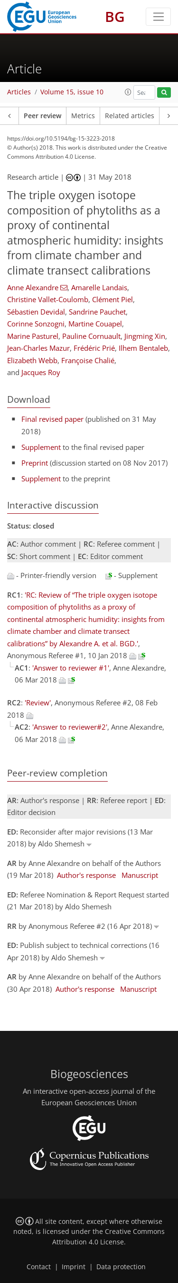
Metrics (83, 116)
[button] (128, 92)
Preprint (34, 463)
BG (115, 16)
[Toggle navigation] (158, 17)
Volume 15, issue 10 (71, 92)
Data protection (121, 1267)
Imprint (73, 1267)
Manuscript (140, 875)
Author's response (86, 875)
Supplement (41, 447)
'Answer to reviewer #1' (70, 667)
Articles (19, 92)
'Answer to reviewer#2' (69, 727)
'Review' (38, 702)
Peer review (42, 116)
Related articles (129, 116)
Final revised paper (52, 419)
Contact (39, 1267)
